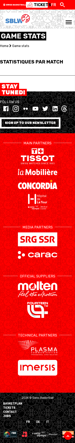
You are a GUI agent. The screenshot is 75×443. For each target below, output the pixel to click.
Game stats (20, 46)
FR (28, 422)
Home (4, 46)
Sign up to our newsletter (30, 123)
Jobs (7, 416)
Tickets (9, 407)
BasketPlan (12, 403)
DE (38, 422)
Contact (10, 412)
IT (47, 422)
